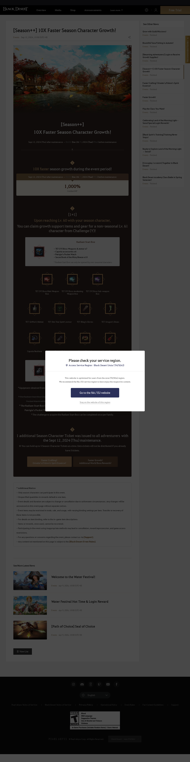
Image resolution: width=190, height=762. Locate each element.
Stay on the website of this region (95, 402)
